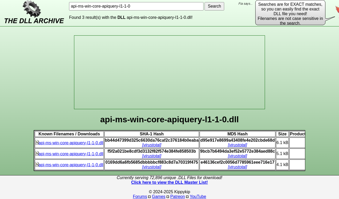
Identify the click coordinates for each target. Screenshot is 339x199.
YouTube (198, 196)
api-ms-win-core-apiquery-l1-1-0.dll (69, 143)
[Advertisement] (169, 72)
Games (159, 196)
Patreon (177, 196)
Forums (140, 196)
